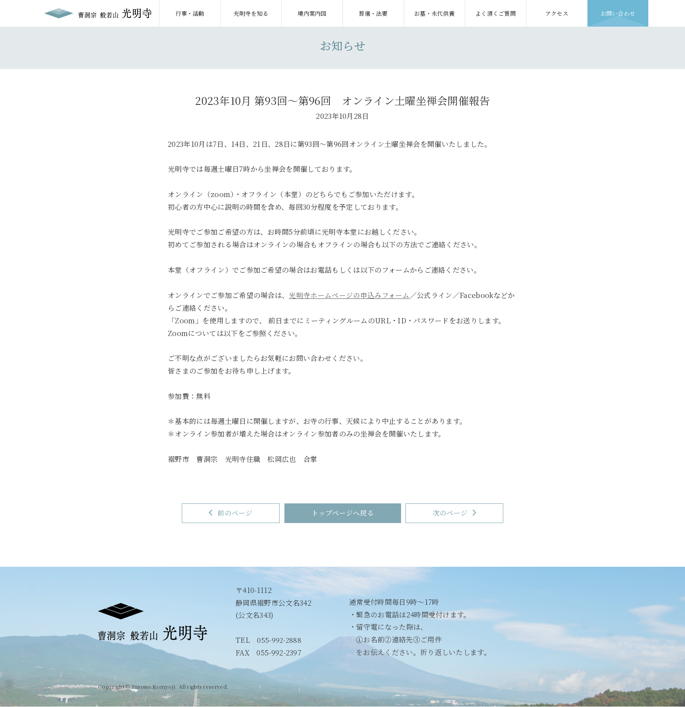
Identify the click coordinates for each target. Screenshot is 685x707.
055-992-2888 (279, 640)
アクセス (556, 13)
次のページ (462, 513)
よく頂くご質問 (495, 13)
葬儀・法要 (373, 13)
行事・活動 (189, 13)
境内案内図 (312, 13)
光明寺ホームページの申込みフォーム (349, 295)
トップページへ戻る (342, 513)
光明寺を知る (251, 13)
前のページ (223, 513)
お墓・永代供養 (434, 13)
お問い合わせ (618, 13)
